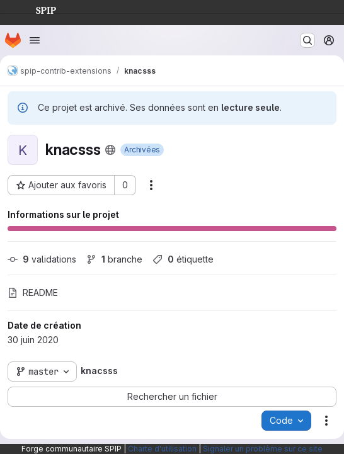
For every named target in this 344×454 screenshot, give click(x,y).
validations (42, 259)
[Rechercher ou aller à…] (307, 40)
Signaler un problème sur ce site (263, 448)
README (33, 292)
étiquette (183, 259)
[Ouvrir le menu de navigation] (35, 40)
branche (114, 259)
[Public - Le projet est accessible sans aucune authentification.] (110, 150)
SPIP (36, 9)
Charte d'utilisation (162, 448)
